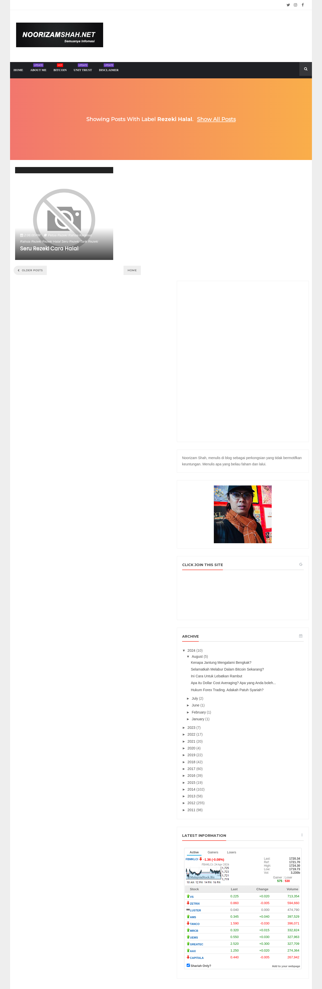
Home (132, 270)
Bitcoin (60, 68)
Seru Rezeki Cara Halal (49, 248)
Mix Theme (212, 973)
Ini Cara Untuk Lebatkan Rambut (263, 580)
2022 (238, 646)
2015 (238, 694)
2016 (238, 687)
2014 (238, 701)
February (245, 624)
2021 (238, 653)
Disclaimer (108, 68)
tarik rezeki (89, 241)
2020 (238, 660)
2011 (238, 722)
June (242, 617)
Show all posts (216, 119)
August (244, 556)
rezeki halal (51, 241)
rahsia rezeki (30, 241)
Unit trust (83, 68)
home (18, 70)
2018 (238, 674)
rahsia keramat (80, 235)
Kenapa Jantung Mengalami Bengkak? (267, 562)
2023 (238, 639)
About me (38, 68)
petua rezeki (57, 235)
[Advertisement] (266, 248)
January (245, 631)
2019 (238, 667)
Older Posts (32, 270)
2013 (238, 708)
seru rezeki (70, 241)
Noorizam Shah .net (152, 973)
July (241, 610)
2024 (238, 550)
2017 (238, 681)
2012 (238, 715)
